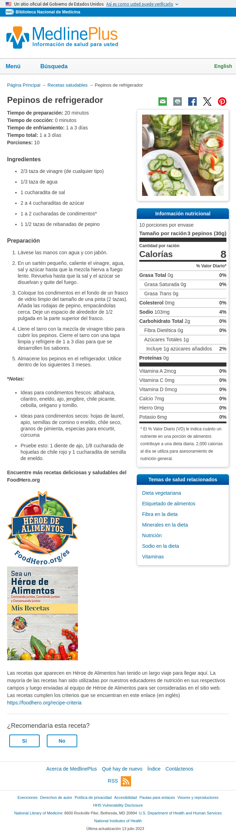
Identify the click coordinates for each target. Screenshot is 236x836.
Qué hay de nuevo (122, 769)
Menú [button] (18, 67)
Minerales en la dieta (165, 525)
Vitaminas (153, 556)
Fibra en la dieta (160, 514)
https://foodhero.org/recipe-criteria (44, 703)
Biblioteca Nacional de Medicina (48, 12)
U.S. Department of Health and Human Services (180, 813)
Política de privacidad (93, 797)
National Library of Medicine (38, 813)
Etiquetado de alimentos (168, 503)
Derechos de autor (56, 797)
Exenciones (28, 797)
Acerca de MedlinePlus (71, 769)
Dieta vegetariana (161, 493)
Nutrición (152, 535)
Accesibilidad (125, 797)
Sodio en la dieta (160, 546)
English (223, 66)
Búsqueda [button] (58, 68)
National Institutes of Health (118, 821)
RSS (119, 781)
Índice (154, 769)
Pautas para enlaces (157, 797)
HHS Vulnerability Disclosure (118, 805)
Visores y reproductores (198, 797)
